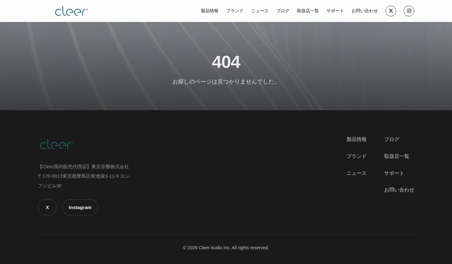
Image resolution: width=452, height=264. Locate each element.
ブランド (235, 10)
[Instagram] (409, 11)
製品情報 (209, 10)
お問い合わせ (365, 10)
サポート (335, 10)
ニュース (260, 10)
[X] (390, 11)
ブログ (282, 10)
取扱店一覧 (308, 10)
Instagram (80, 207)
